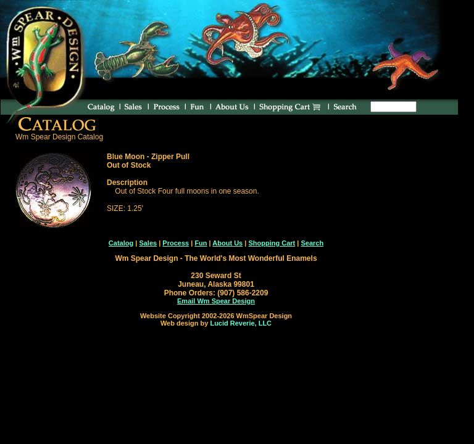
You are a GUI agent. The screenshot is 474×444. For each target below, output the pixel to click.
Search (312, 243)
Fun (200, 243)
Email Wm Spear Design (216, 301)
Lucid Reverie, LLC (241, 323)
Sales (148, 243)
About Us (227, 243)
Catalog (121, 243)
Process (175, 243)
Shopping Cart (271, 243)
